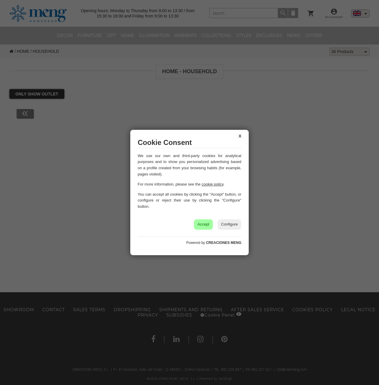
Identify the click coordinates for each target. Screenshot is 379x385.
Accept (203, 224)
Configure (229, 224)
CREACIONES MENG (223, 243)
